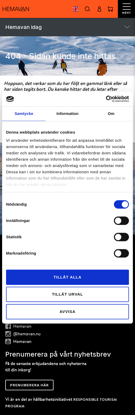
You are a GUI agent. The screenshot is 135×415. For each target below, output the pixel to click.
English (75, 9)
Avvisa (68, 311)
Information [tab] (67, 113)
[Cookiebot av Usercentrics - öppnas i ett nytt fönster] (106, 98)
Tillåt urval (67, 294)
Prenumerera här (29, 385)
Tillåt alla (67, 277)
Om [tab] (111, 113)
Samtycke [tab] (24, 113)
